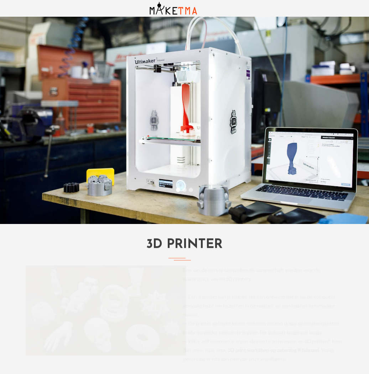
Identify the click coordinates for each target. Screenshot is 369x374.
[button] (27, 120)
